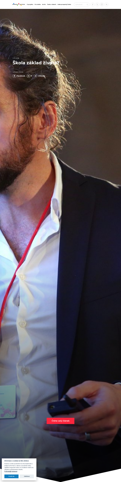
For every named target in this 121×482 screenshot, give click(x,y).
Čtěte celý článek (60, 421)
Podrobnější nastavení (10, 471)
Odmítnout (27, 476)
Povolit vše (11, 476)
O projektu (30, 4)
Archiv (44, 4)
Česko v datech (51, 4)
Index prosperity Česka (64, 4)
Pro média (38, 4)
